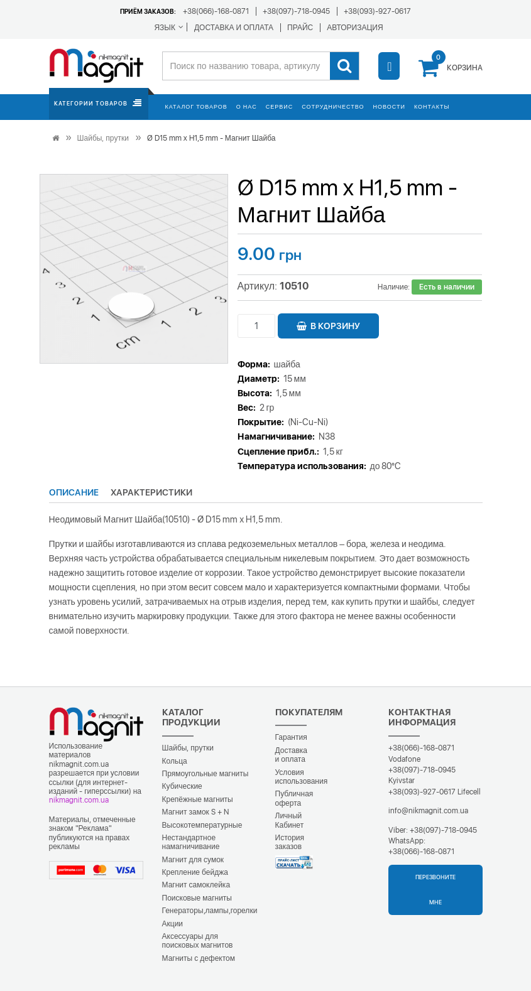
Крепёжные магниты (197, 799)
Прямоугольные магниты (205, 773)
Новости (389, 106)
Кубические (182, 786)
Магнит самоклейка (196, 884)
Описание (74, 492)
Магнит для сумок (193, 859)
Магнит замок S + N (195, 812)
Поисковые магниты (197, 898)
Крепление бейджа (195, 872)
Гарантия (291, 737)
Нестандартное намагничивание (191, 842)
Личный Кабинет (289, 820)
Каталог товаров (196, 106)
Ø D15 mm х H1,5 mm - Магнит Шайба (211, 138)
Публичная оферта (294, 798)
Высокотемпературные (202, 825)
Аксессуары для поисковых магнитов (197, 941)
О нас (246, 106)
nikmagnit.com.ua (79, 800)
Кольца (174, 761)
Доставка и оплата (291, 755)
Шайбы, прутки (103, 138)
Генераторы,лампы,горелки (210, 910)
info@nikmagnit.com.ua (428, 810)
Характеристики (151, 492)
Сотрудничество (333, 106)
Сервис (279, 106)
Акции (172, 923)
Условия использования (301, 777)
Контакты (432, 106)
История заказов (290, 842)
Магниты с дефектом (199, 958)
